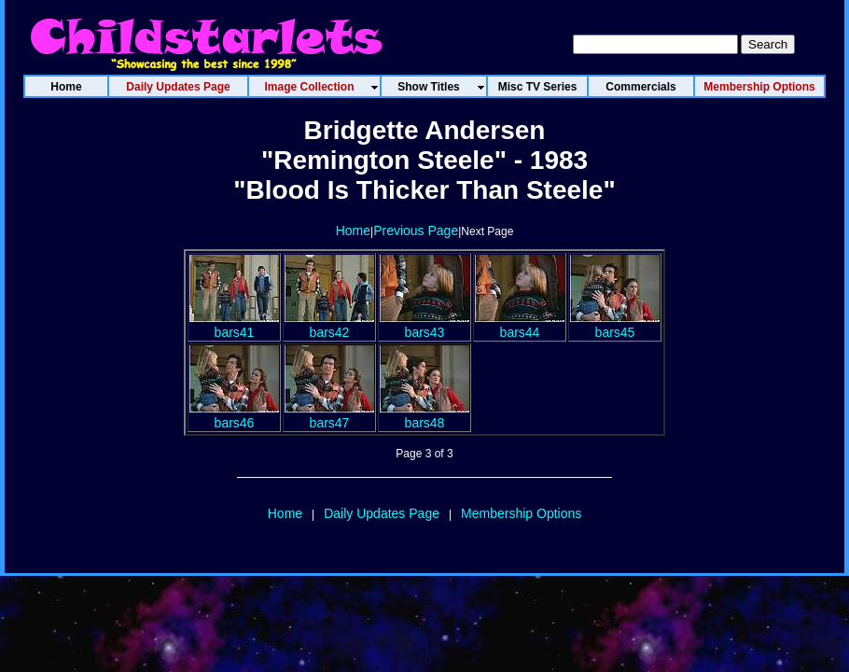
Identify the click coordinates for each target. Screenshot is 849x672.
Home (353, 230)
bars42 (329, 325)
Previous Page (415, 230)
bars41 (234, 325)
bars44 (519, 325)
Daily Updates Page (381, 513)
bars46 (234, 415)
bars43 (424, 325)
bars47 (329, 415)
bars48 (424, 415)
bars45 (615, 325)
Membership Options (521, 513)
